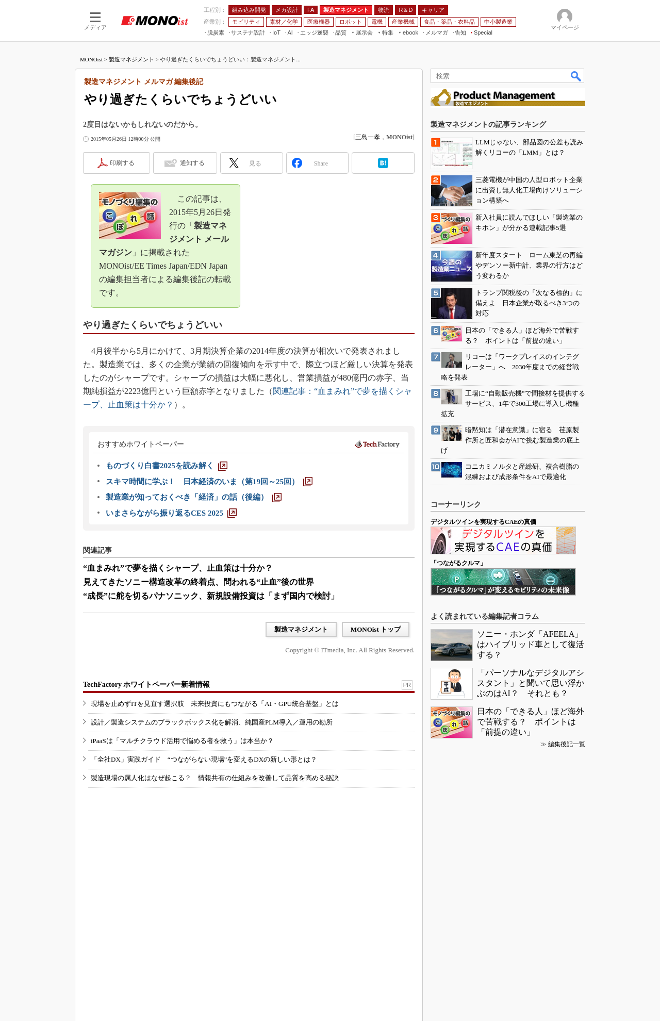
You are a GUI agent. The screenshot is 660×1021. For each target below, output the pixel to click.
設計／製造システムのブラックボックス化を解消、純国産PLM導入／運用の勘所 (212, 722)
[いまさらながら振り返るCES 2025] (171, 513)
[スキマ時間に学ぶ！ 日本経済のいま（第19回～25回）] (209, 481)
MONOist (91, 59)
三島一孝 (367, 137)
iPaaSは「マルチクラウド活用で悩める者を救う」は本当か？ (182, 741)
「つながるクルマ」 (458, 563)
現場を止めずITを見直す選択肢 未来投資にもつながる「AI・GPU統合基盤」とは (215, 703)
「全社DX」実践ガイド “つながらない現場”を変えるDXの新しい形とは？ (204, 759)
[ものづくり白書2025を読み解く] (166, 466)
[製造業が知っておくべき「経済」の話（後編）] (194, 497)
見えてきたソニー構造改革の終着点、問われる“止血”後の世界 (198, 582)
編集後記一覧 (566, 744)
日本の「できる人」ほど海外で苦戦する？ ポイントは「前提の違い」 (530, 721)
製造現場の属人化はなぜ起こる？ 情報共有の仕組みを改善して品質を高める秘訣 (215, 778)
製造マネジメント (131, 59)
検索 (576, 76)
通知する (192, 163)
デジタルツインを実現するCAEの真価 (483, 521)
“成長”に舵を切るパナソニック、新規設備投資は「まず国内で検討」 (211, 595)
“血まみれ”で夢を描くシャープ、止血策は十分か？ (178, 568)
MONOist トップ (376, 629)
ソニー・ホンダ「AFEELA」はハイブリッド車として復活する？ (530, 644)
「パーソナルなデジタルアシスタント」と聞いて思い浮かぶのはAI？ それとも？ (530, 683)
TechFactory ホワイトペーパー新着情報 (146, 684)
